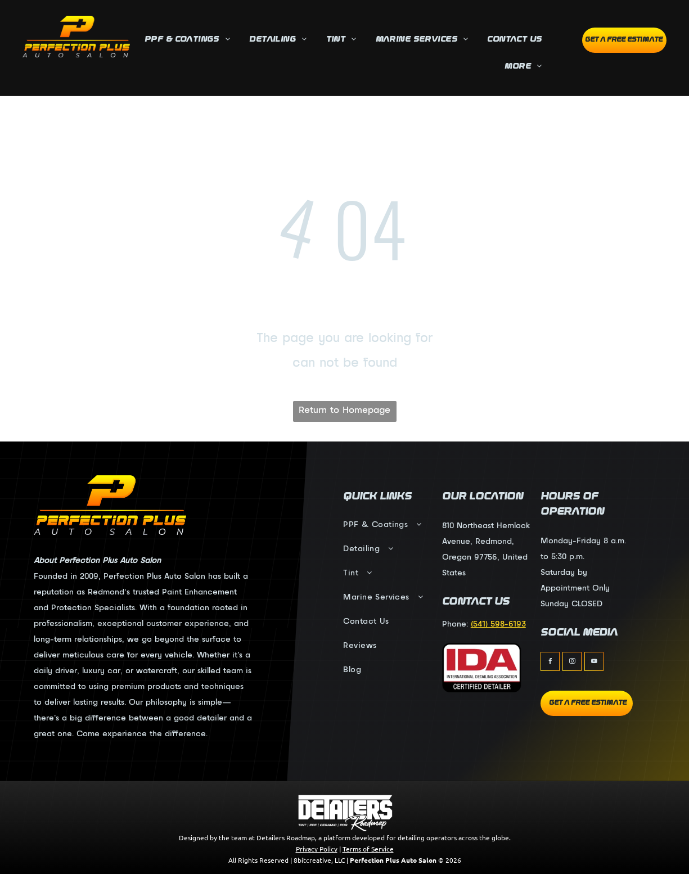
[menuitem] (190, 40)
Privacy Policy (316, 848)
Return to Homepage (344, 410)
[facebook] (550, 663)
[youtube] (594, 663)
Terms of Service (368, 848)
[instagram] (572, 663)
